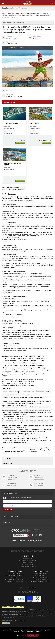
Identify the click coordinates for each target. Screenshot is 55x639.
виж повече (20, 143)
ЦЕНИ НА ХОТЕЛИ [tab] (9, 102)
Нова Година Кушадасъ (28, 13)
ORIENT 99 (6, 522)
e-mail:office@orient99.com (27, 566)
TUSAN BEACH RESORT (11, 123)
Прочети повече (21, 635)
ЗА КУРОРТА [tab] (7, 463)
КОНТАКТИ (23, 541)
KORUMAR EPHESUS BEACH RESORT (12, 164)
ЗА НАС (14, 541)
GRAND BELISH (34, 123)
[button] (50, 66)
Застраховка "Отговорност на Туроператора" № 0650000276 (29, 591)
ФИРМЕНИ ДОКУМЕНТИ (36, 541)
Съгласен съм (32, 635)
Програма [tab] (7, 459)
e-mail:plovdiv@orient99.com (14, 581)
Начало (4, 13)
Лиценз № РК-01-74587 (29, 588)
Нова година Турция (13, 13)
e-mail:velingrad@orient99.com (40, 581)
